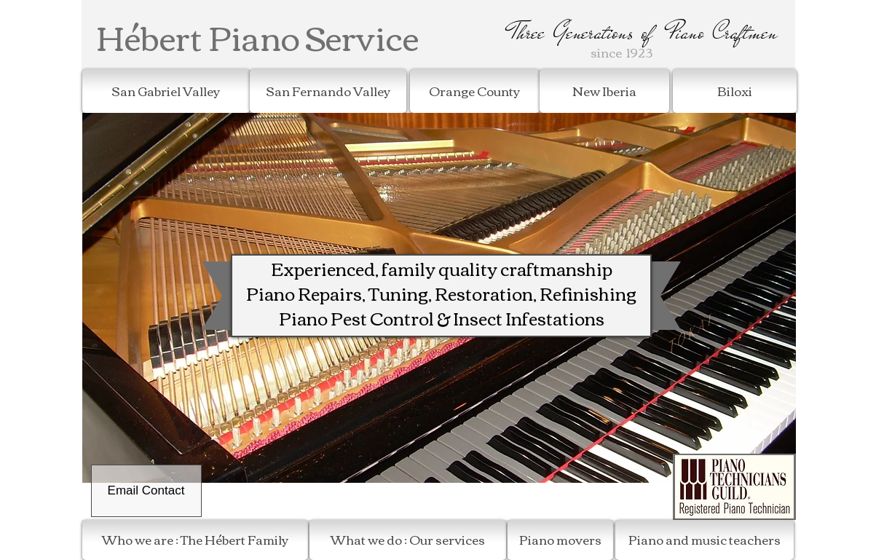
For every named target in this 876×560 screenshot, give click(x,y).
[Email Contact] (146, 491)
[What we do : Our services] (407, 540)
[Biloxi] (735, 91)
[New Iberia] (604, 91)
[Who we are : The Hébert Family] (195, 540)
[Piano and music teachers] (704, 540)
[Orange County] (475, 91)
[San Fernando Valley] (328, 91)
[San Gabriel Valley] (166, 91)
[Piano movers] (560, 540)
